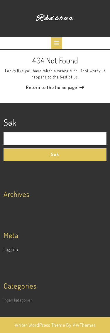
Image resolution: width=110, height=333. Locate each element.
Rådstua (55, 18)
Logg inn (11, 249)
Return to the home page (51, 87)
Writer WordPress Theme (40, 325)
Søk (10, 122)
